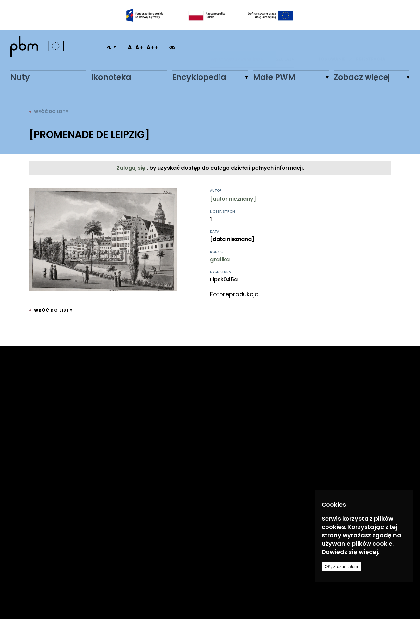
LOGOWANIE (332, 47)
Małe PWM (274, 77)
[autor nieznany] (233, 199)
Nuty (20, 77)
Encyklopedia (199, 77)
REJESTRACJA (370, 47)
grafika (220, 259)
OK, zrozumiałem (341, 566)
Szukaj (285, 47)
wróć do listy (48, 111)
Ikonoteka (111, 77)
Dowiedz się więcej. (350, 552)
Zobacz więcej (362, 77)
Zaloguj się (131, 168)
